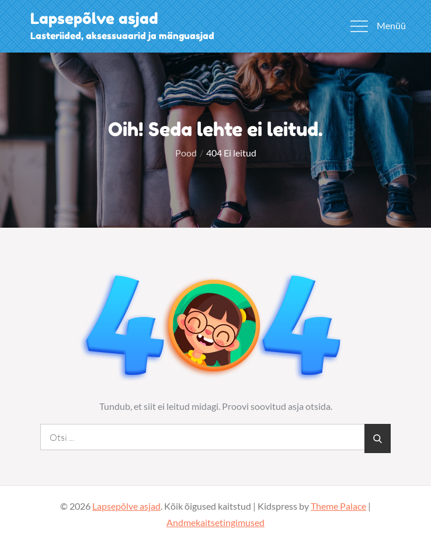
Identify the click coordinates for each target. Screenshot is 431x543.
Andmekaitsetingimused (215, 522)
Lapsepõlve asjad (94, 18)
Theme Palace (338, 505)
